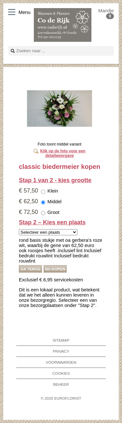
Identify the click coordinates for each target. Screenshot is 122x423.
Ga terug (30, 269)
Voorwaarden (61, 362)
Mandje (106, 13)
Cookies (61, 373)
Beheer (61, 384)
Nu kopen (55, 269)
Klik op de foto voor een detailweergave (62, 153)
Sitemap (61, 340)
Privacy (61, 351)
